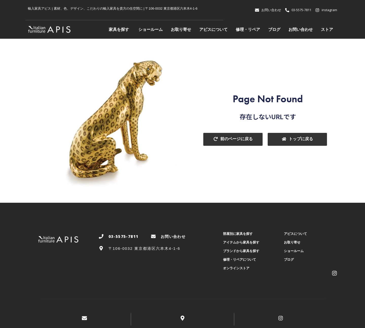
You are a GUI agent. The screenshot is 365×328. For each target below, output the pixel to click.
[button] (233, 139)
